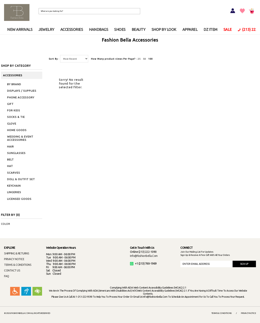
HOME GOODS (17, 130)
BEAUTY (138, 29)
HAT (10, 166)
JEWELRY (46, 29)
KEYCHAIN (14, 185)
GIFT (10, 103)
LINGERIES (14, 192)
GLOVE (11, 123)
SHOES (120, 29)
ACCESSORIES (71, 29)
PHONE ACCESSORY (20, 97)
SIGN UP (244, 264)
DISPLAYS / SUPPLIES (21, 90)
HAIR (10, 146)
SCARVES (13, 172)
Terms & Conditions (221, 313)
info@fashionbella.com (144, 255)
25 (139, 59)
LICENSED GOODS (19, 198)
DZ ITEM (210, 29)
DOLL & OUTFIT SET (21, 179)
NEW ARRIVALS (19, 29)
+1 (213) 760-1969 (143, 263)
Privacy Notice (248, 313)
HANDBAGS (98, 29)
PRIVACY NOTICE (14, 259)
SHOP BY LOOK (164, 29)
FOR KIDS (13, 110)
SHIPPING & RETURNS (16, 253)
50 (144, 59)
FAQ (6, 276)
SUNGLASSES (16, 153)
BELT (10, 159)
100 (150, 59)
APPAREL (190, 29)
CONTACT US (12, 270)
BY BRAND (14, 84)
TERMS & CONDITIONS (17, 264)
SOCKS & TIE (16, 116)
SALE (227, 29)
